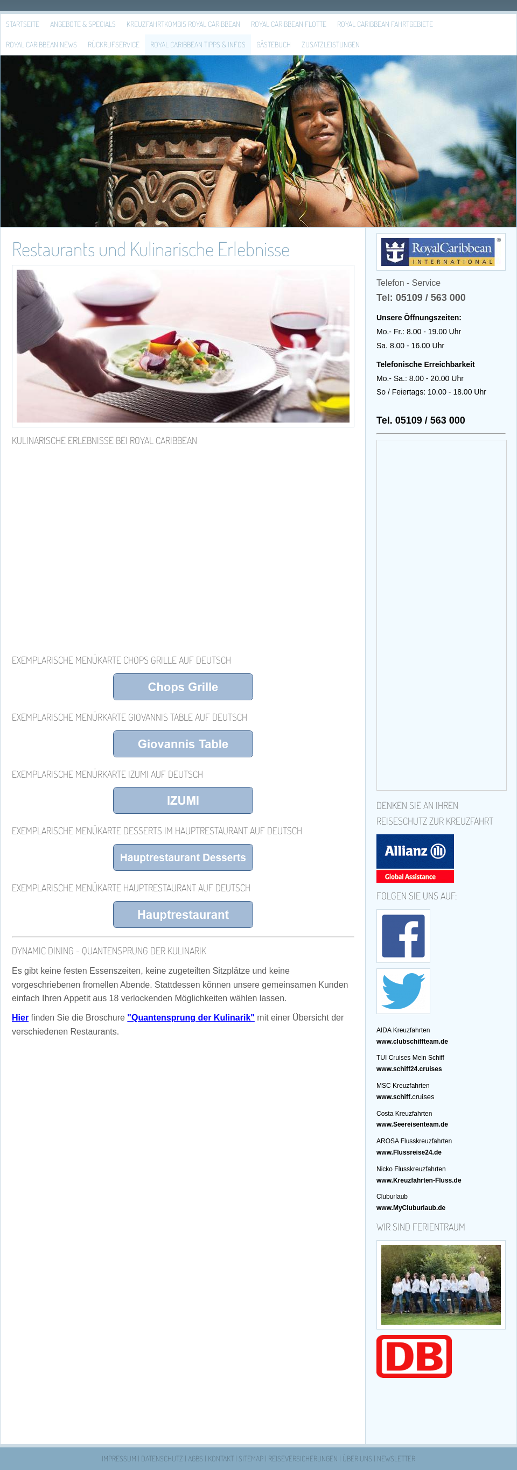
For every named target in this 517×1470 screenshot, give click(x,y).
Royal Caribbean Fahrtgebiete (385, 24)
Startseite (22, 24)
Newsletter (396, 1458)
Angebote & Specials (83, 24)
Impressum (119, 1458)
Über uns (357, 1458)
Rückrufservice (113, 44)
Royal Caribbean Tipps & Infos (198, 44)
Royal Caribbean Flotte (288, 24)
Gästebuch (273, 44)
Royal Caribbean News (41, 44)
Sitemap (251, 1458)
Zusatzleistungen (331, 44)
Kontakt (221, 1458)
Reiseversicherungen (303, 1458)
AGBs (195, 1458)
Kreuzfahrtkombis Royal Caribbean (183, 24)
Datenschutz (162, 1458)
